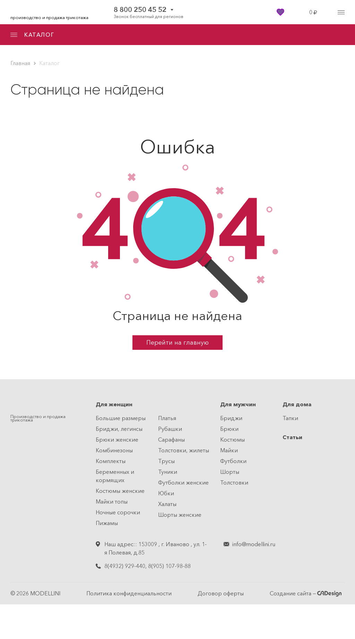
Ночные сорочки (118, 512)
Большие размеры (121, 418)
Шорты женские (179, 514)
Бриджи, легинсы (119, 428)
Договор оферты (221, 593)
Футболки (233, 461)
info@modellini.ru (253, 544)
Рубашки (170, 428)
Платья (167, 418)
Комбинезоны (114, 450)
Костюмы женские (120, 490)
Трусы (166, 461)
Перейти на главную (177, 342)
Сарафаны (171, 439)
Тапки (290, 418)
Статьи (292, 437)
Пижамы (107, 523)
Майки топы (112, 501)
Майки (229, 450)
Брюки (229, 428)
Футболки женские (183, 482)
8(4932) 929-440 (124, 565)
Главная (20, 63)
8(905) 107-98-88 (169, 565)
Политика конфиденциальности (129, 593)
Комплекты (110, 461)
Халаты (167, 503)
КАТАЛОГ (32, 34)
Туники (167, 471)
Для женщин (114, 404)
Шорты (229, 471)
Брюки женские (117, 439)
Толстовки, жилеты (183, 450)
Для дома (297, 404)
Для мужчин (238, 404)
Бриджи (231, 418)
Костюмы (232, 439)
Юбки (166, 493)
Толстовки (234, 482)
